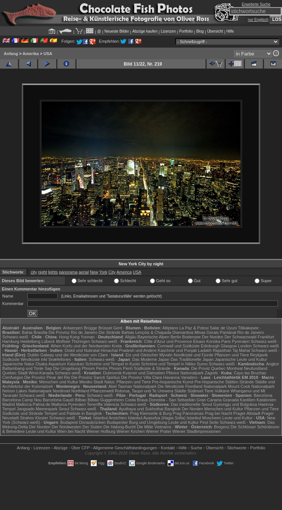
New (94, 272)
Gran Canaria (209, 400)
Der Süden (92, 427)
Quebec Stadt (14, 373)
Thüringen (81, 341)
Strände (246, 382)
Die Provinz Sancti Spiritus (95, 377)
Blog (200, 31)
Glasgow (229, 346)
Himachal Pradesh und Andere (128, 350)
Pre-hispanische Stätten (216, 382)
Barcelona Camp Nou (22, 400)
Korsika (213, 341)
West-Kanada (40, 373)
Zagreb (211, 373)
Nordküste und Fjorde (193, 355)
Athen (56, 346)
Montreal (235, 368)
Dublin (33, 355)
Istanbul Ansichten (110, 418)
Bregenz (222, 427)
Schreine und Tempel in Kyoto (112, 364)
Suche (196, 448)
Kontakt (168, 448)
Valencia (111, 404)
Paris (226, 341)
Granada (231, 400)
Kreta (117, 346)
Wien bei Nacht (71, 431)
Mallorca (24, 404)
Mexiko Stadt (91, 382)
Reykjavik (259, 355)
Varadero (189, 377)
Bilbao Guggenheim (106, 400)
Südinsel (195, 391)
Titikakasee (248, 328)
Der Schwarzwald (240, 337)
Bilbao (81, 400)
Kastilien (248, 400)
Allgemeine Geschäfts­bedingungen (125, 448)
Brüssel (105, 328)
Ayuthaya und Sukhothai (141, 409)
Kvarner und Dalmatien (144, 373)
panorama (68, 272)
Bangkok (173, 409)
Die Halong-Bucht (120, 427)
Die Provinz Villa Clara (141, 377)
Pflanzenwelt (102, 391)
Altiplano (170, 328)
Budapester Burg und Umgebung (137, 422)
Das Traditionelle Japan (192, 359)
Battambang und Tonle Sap (27, 368)
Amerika (30, 53)
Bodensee (191, 337)
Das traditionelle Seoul (191, 404)
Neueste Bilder (116, 31)
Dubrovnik (112, 373)
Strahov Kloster (34, 418)
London (245, 346)
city (34, 272)
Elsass (199, 341)
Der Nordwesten (66, 427)
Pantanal (228, 332)
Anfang (11, 53)
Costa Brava (136, 400)
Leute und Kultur (237, 418)
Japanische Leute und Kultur (241, 359)
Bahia (27, 332)
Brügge (90, 328)
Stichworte (236, 448)
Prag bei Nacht (218, 413)
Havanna (171, 377)
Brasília (41, 332)
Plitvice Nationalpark (185, 373)
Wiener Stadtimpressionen (196, 431)
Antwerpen (73, 328)
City (112, 272)
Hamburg (10, 341)
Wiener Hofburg (100, 431)
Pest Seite (209, 422)
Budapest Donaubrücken (83, 422)
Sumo (202, 364)
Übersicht (215, 31)
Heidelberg (30, 341)
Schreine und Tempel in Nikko (168, 364)
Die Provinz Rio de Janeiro (73, 332)
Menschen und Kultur (58, 382)
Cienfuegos (12, 377)
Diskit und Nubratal (81, 350)
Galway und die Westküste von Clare (74, 355)
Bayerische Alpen (154, 337)
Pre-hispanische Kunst (172, 382)
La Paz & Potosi (193, 328)
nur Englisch (258, 20)
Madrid (8, 404)
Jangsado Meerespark (37, 409)
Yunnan (87, 337)
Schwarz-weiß (15, 337)
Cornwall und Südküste (178, 346)
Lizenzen (168, 31)
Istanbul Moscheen (203, 418)
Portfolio (186, 31)
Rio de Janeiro (250, 332)
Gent (117, 328)
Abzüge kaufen (145, 31)
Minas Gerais (206, 332)
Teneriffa (94, 404)
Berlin (176, 337)
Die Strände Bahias (116, 332)
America (124, 272)
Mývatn (165, 355)
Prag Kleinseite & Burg (151, 413)
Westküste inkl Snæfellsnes (46, 359)
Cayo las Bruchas (250, 373)
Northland (80, 391)
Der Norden (212, 337)
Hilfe (230, 31)
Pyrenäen (240, 341)
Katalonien (266, 400)
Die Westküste (171, 386)
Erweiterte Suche (256, 4)
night (42, 272)
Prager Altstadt (246, 413)
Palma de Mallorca (50, 404)
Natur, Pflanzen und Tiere (127, 382)
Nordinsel (61, 391)
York (103, 272)
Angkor (272, 364)
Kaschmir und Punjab (177, 350)
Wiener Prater (158, 431)
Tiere (209, 391)
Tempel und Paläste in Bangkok (73, 413)
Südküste (11, 359)
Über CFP (80, 448)
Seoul (63, 409)
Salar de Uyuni (223, 328)
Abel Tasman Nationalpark (132, 386)
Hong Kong (69, 337)
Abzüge (61, 448)
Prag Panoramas (188, 413)
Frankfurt (266, 337)
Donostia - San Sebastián (172, 400)
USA (48, 53)
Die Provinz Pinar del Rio (47, 377)
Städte (180, 391)
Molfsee (63, 341)
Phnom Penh (121, 368)
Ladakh (205, 350)
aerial (84, 272)
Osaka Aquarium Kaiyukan (60, 364)
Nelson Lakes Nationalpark (26, 391)
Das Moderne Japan (151, 359)
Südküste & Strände (152, 368)
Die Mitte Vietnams (154, 427)
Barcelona (263, 395)
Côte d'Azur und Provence (168, 341)
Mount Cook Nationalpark (251, 386)
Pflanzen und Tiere (231, 355)
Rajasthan (222, 350)
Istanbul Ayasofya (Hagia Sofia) (156, 418)
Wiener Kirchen (131, 431)
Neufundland (255, 368)
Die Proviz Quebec (208, 368)
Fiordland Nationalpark (206, 386)
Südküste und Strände (22, 413)
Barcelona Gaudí (58, 400)
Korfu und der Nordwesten (87, 346)
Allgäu (130, 337)
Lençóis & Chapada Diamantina (164, 332)
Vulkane (222, 391)
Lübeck (48, 341)
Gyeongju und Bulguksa (235, 404)
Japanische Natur (18, 364)
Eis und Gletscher (142, 355)
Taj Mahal (241, 350)
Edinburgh (210, 346)
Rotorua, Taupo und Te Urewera (144, 391)
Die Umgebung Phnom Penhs (80, 368)
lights (53, 272)
